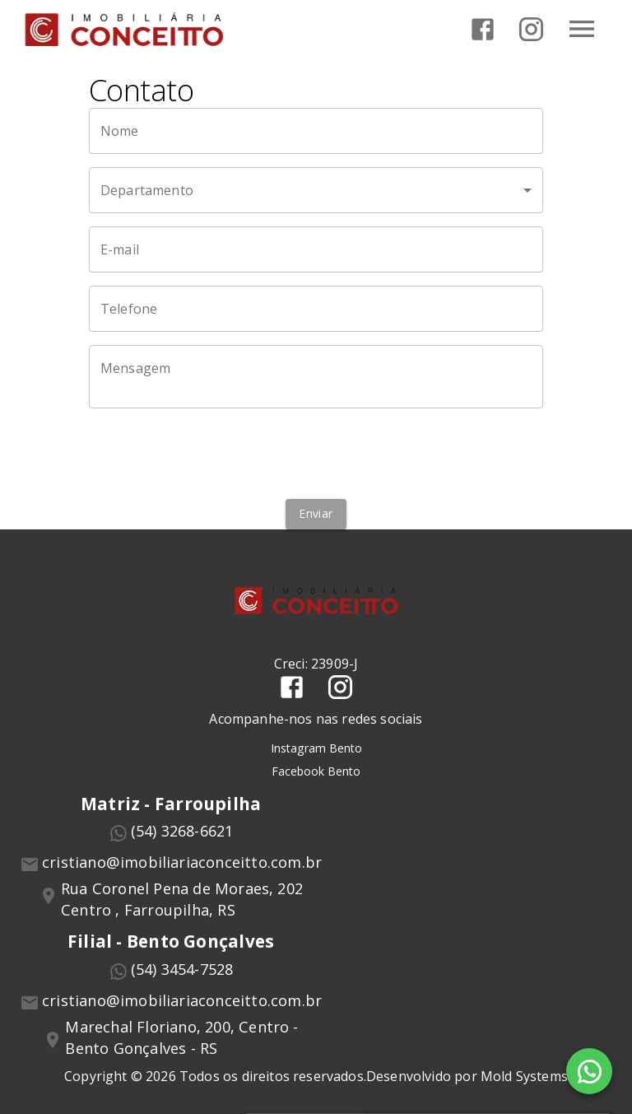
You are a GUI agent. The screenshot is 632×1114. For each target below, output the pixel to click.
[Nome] (316, 131)
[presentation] (316, 454)
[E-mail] (316, 249)
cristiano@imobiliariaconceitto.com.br (182, 862)
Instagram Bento (316, 748)
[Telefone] (316, 309)
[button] (316, 190)
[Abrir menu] (581, 28)
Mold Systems (524, 1076)
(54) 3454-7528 (182, 969)
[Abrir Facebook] (482, 29)
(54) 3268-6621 (182, 831)
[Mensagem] (316, 377)
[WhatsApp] (589, 1071)
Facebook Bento (316, 771)
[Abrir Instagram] (531, 29)
